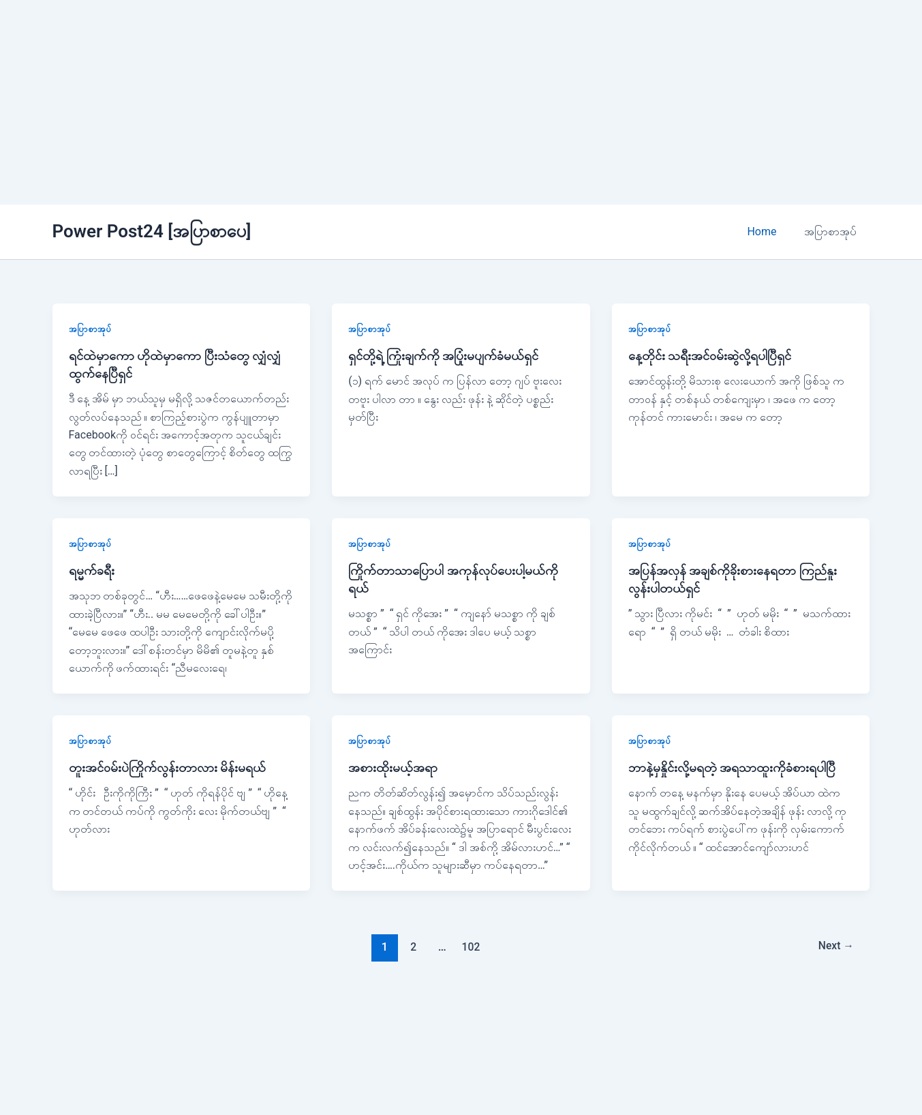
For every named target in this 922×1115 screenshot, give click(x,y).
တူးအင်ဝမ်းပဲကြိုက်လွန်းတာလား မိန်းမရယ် (170, 767)
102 (469, 946)
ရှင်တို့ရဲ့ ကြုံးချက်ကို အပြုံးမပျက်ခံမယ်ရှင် (445, 355)
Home (769, 231)
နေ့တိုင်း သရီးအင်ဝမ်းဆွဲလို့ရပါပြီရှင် (714, 355)
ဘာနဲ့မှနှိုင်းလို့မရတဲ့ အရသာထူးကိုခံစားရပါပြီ (735, 767)
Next (833, 946)
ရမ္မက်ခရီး (92, 570)
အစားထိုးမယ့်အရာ (393, 767)
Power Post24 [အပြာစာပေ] (151, 231)
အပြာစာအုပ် (833, 231)
